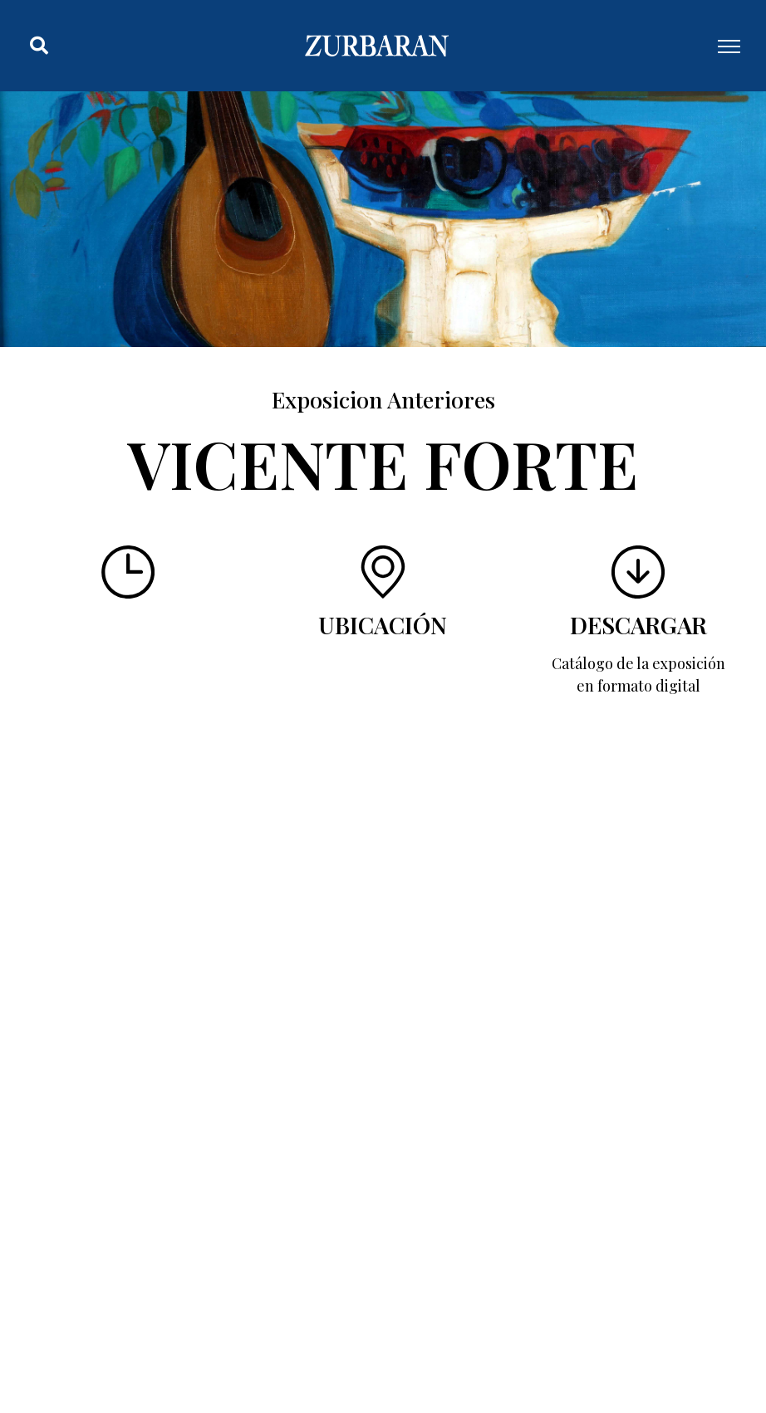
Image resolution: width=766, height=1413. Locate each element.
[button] (39, 45)
